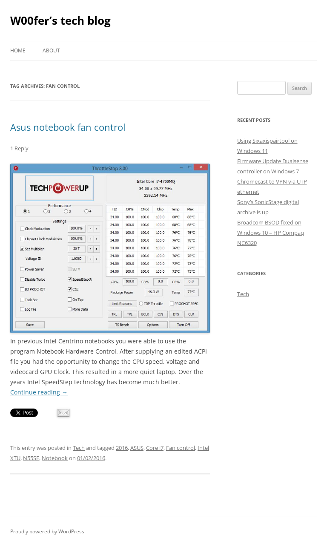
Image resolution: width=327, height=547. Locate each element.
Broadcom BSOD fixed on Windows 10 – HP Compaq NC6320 (270, 233)
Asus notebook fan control (68, 127)
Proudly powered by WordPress (47, 531)
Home (18, 50)
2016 (122, 448)
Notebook (55, 458)
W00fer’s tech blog (60, 20)
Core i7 (155, 448)
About (51, 50)
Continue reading (39, 392)
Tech (79, 448)
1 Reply (19, 148)
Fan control (180, 448)
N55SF (31, 458)
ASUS (136, 448)
